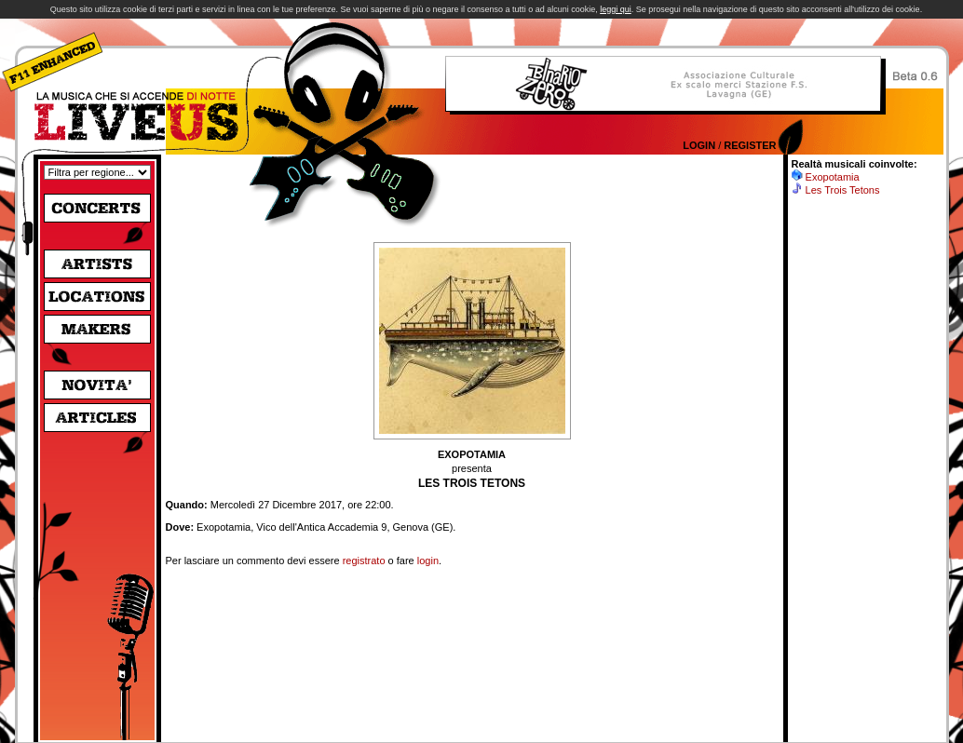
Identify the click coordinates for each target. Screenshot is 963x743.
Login (699, 145)
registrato (364, 560)
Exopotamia (833, 176)
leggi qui (615, 9)
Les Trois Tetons (843, 190)
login (428, 560)
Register (750, 145)
